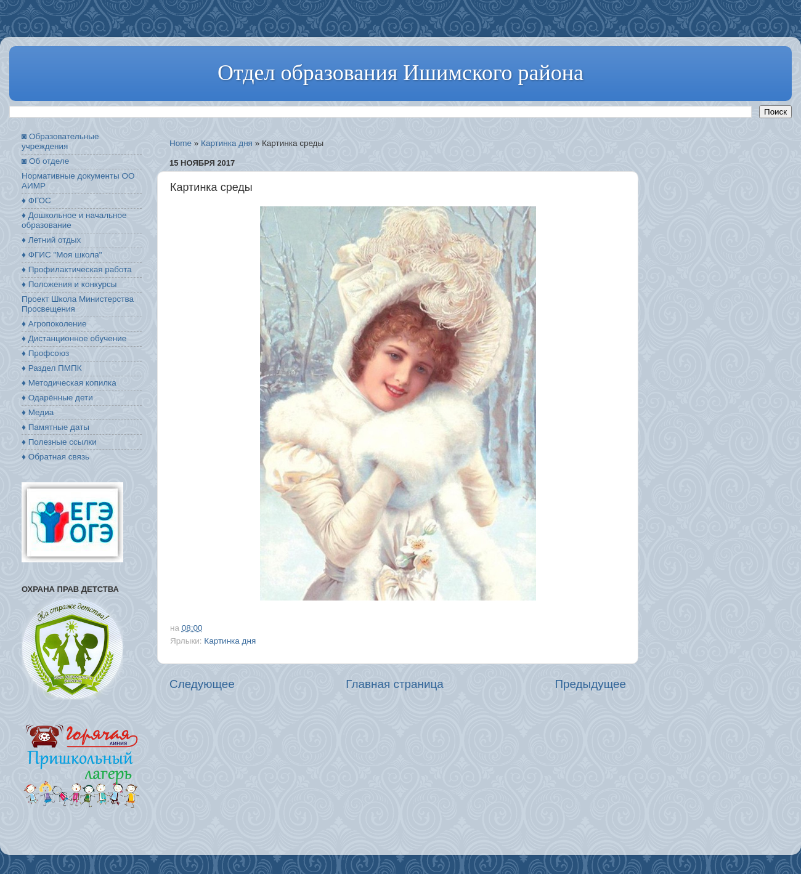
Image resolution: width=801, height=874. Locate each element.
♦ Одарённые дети (57, 397)
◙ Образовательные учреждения (60, 141)
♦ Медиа (38, 412)
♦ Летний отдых (51, 240)
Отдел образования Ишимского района (400, 72)
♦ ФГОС (36, 200)
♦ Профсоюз (45, 353)
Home (180, 143)
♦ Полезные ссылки (59, 442)
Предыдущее (590, 684)
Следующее (202, 684)
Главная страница (395, 684)
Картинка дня (227, 143)
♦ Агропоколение (54, 323)
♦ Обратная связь (55, 456)
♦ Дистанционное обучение (74, 338)
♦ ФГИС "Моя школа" (62, 254)
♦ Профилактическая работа (77, 269)
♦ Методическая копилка (69, 382)
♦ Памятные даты (55, 427)
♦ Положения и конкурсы (69, 284)
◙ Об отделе (45, 161)
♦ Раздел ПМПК (52, 368)
